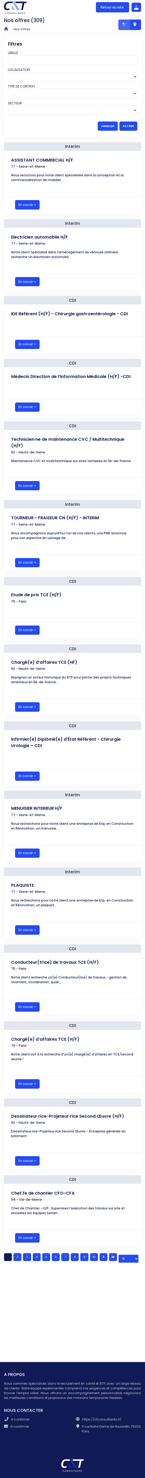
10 (94, 1257)
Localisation (19, 69)
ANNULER (107, 126)
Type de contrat (21, 86)
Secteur (15, 103)
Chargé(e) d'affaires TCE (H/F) (45, 1039)
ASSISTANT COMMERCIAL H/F (42, 160)
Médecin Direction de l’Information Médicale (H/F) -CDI (70, 377)
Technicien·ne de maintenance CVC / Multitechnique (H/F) (67, 442)
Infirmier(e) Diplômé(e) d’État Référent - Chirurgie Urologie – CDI (66, 742)
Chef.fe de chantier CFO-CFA (43, 1193)
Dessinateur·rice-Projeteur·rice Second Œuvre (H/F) (67, 1116)
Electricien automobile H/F (39, 237)
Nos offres (22, 29)
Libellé (13, 53)
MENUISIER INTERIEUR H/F (36, 808)
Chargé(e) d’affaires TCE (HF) (44, 662)
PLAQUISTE (22, 885)
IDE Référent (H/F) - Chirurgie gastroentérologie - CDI (69, 314)
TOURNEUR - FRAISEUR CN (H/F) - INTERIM (55, 518)
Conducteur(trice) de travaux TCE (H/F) (55, 962)
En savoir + (27, 204)
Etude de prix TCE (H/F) (36, 595)
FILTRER (128, 126)
